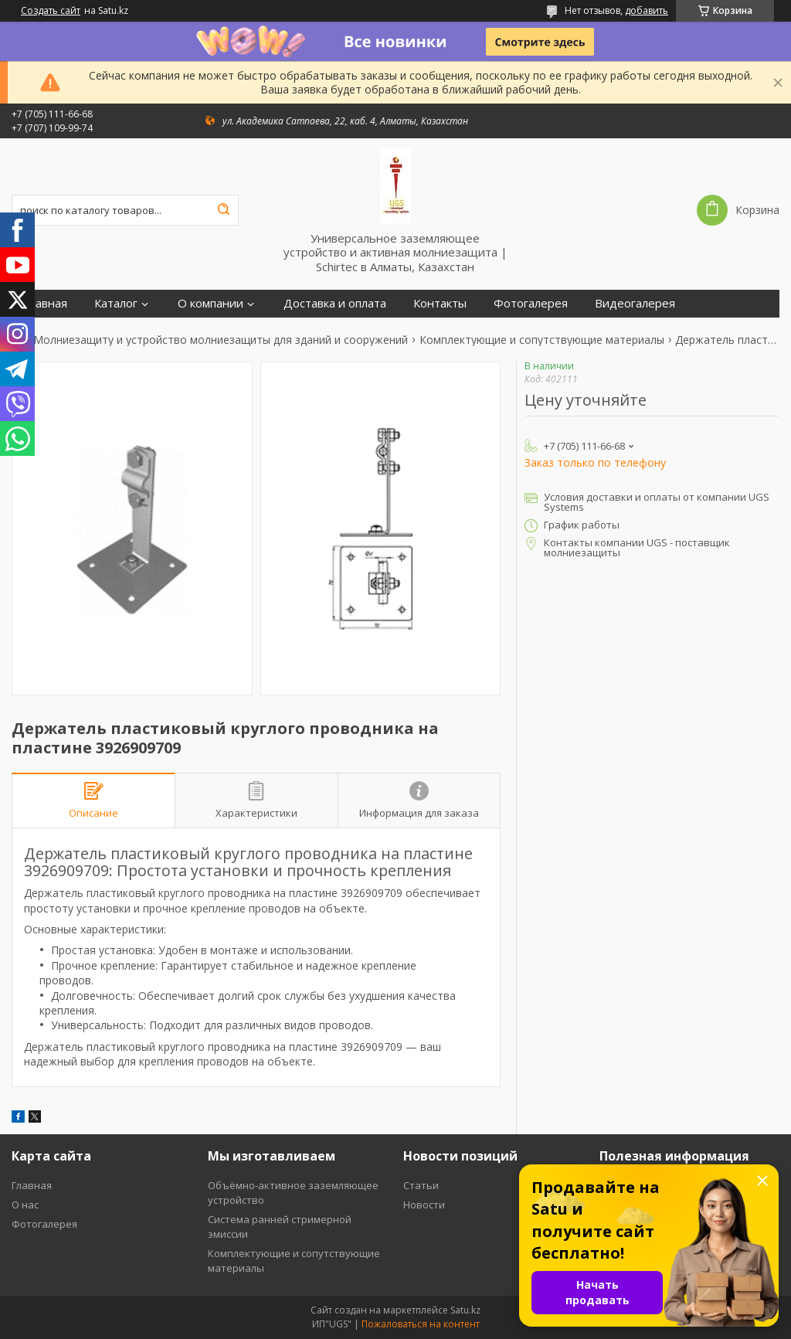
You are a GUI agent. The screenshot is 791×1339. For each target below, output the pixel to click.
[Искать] (223, 210)
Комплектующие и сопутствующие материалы (541, 340)
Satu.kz (465, 1310)
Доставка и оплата (334, 303)
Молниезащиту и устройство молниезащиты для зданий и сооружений (220, 340)
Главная (45, 303)
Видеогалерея (635, 303)
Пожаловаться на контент (421, 1324)
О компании (210, 303)
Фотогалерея (531, 303)
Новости (424, 1205)
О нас (25, 1205)
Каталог (115, 303)
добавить (646, 10)
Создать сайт (50, 10)
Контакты (440, 303)
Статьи (421, 1185)
